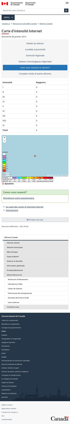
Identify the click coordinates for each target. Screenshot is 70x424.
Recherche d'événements (18, 279)
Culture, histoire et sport (10, 368)
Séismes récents (13, 243)
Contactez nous (13, 307)
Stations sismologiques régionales (35, 61)
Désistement (12, 210)
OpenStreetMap (57, 175)
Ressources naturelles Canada (25, 24)
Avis (3, 416)
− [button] (4, 141)
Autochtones (6, 390)
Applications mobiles (9, 409)
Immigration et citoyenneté (11, 339)
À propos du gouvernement (11, 328)
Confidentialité (7, 419)
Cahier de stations (15, 288)
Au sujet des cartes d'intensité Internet (24, 206)
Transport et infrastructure (11, 375)
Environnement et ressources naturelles (16, 361)
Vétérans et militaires (9, 393)
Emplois (4, 335)
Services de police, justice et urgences (15, 372)
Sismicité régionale (35, 55)
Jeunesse (5, 397)
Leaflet (49, 175)
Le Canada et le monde (10, 379)
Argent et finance (8, 382)
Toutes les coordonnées (10, 320)
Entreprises (6, 346)
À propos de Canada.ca (10, 412)
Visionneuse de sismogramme (20, 293)
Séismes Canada (46, 24)
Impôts (4, 357)
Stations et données (15, 261)
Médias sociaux (7, 405)
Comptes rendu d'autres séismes (35, 73)
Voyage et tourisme (8, 342)
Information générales (16, 266)
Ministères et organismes (10, 324)
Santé (4, 353)
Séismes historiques (15, 247)
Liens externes (13, 302)
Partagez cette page (35, 220)
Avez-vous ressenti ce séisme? (35, 67)
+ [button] (4, 137)
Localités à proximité (35, 49)
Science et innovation (9, 386)
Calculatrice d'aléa (15, 284)
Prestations (5, 350)
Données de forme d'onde (18, 298)
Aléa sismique (12, 252)
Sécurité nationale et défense (12, 364)
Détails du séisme (35, 43)
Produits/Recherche (15, 270)
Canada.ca (6, 24)
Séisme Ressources (14, 275)
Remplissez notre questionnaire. (18, 198)
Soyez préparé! (13, 256)
